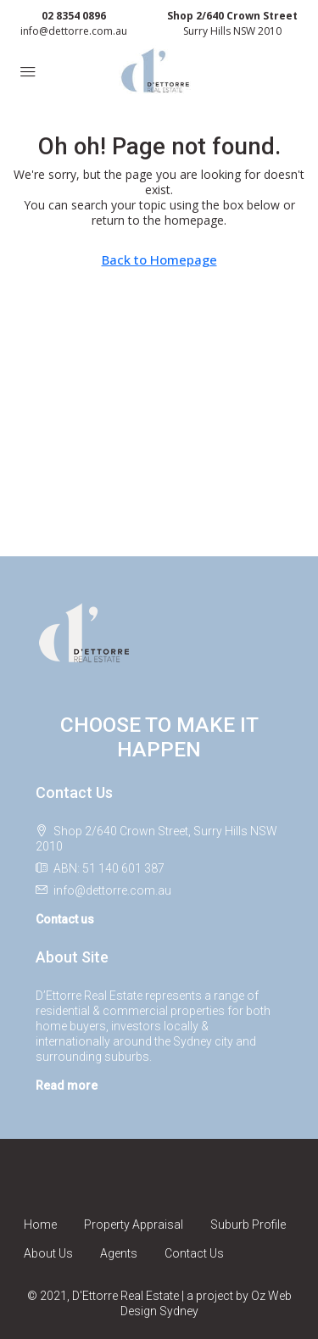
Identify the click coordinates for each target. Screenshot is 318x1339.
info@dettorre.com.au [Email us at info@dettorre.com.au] (112, 890)
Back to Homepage (159, 259)
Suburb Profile (248, 1224)
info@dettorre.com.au (73, 31)
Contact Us (194, 1253)
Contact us (65, 919)
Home (40, 1224)
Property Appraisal (133, 1224)
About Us (48, 1253)
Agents (118, 1253)
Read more (67, 1085)
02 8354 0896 (74, 15)
